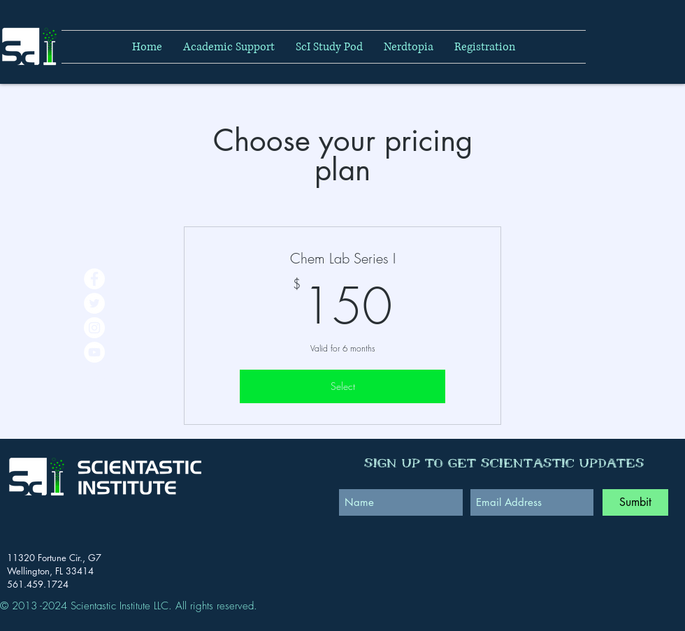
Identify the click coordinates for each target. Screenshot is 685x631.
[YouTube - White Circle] (94, 352)
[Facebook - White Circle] (94, 278)
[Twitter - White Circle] (94, 303)
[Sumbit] (635, 502)
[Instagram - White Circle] (94, 327)
